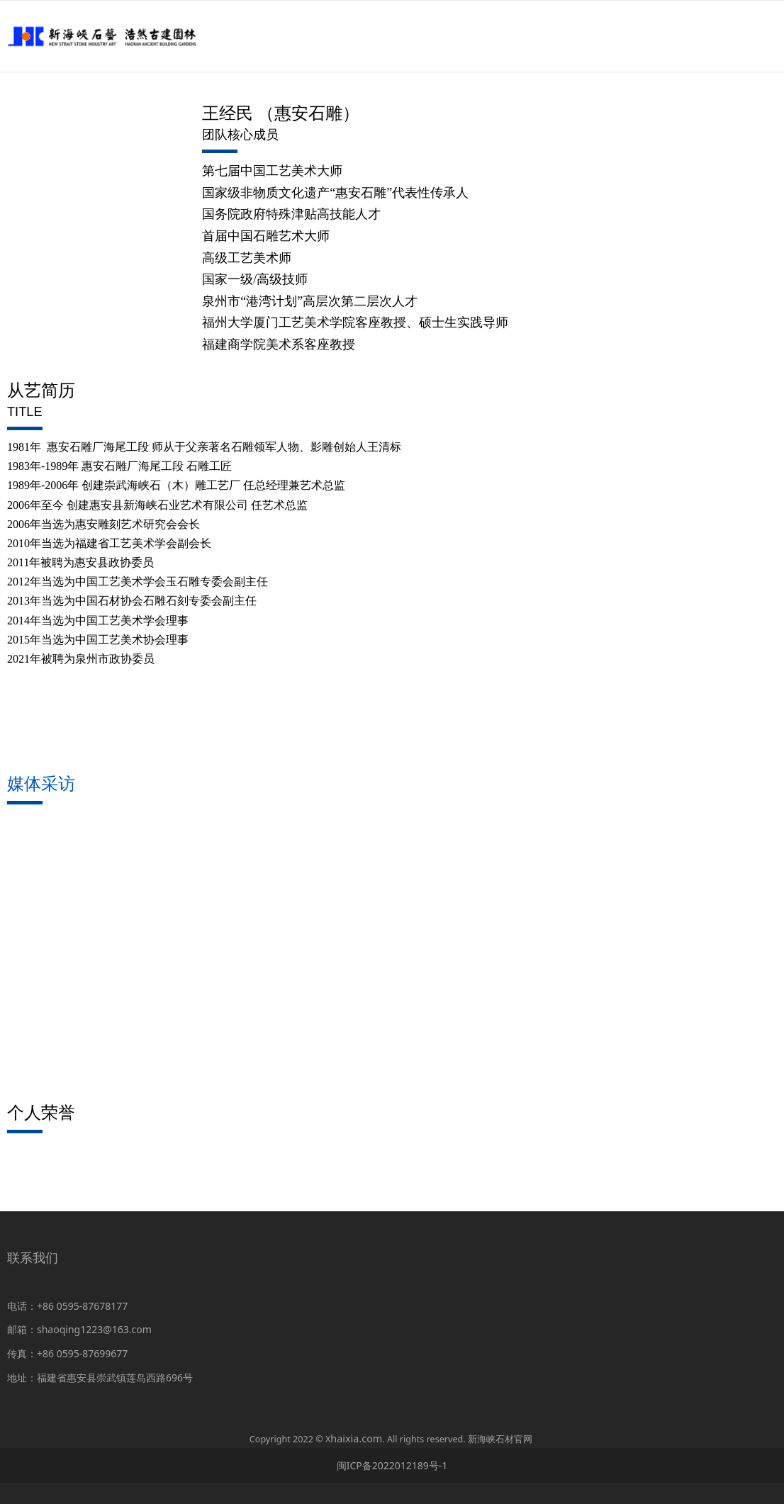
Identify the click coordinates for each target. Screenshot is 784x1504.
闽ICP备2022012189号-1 (392, 1465)
